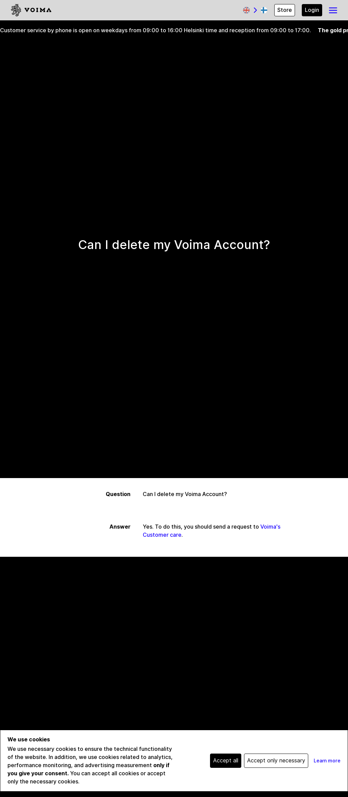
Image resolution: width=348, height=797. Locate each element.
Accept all (225, 760)
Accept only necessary (276, 760)
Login (312, 10)
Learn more (327, 760)
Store (284, 10)
